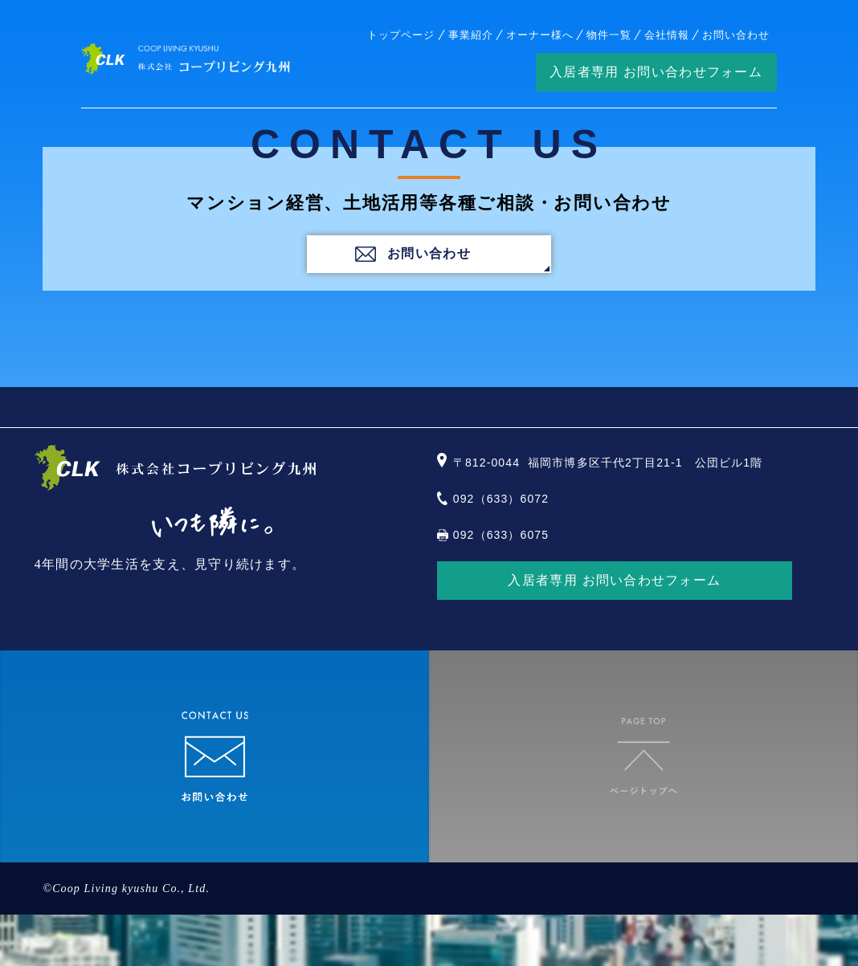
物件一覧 (608, 35)
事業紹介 (470, 35)
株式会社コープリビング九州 (185, 59)
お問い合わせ (736, 35)
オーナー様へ (540, 35)
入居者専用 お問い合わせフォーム (656, 72)
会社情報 (666, 35)
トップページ (401, 35)
